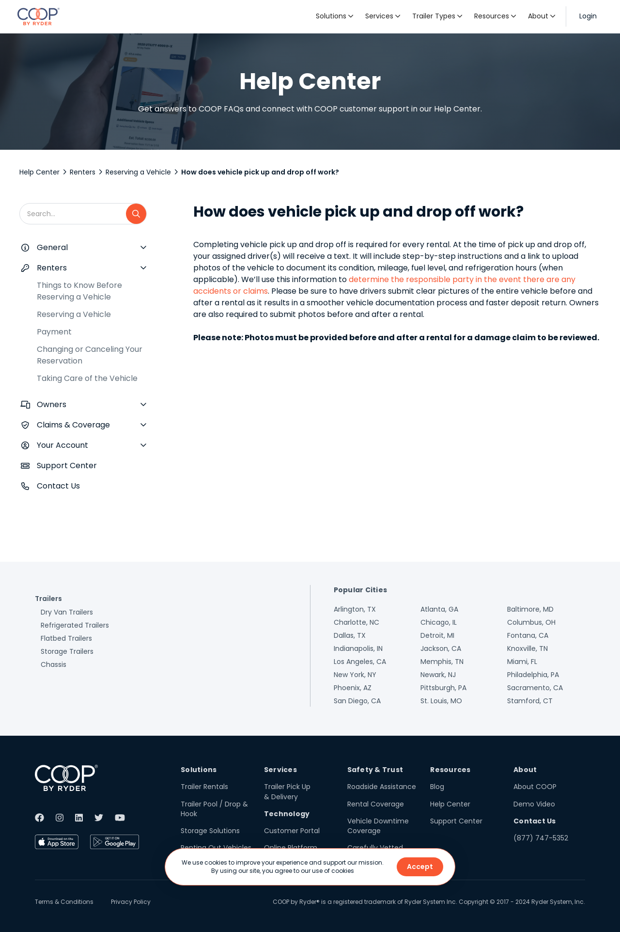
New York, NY (355, 674)
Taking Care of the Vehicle (87, 378)
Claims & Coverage (73, 424)
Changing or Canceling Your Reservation (89, 355)
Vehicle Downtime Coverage (378, 826)
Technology (287, 814)
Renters (82, 172)
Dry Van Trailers (67, 612)
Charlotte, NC (356, 622)
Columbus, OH (531, 622)
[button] (334, 16)
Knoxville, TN (527, 648)
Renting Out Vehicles (216, 848)
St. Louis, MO (441, 701)
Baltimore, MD (530, 609)
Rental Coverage (375, 804)
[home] (38, 16)
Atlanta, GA (439, 609)
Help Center (39, 172)
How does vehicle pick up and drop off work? (260, 172)
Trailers (48, 598)
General (52, 247)
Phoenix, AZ (353, 688)
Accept (420, 866)
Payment (54, 331)
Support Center (67, 465)
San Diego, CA (357, 701)
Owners (51, 404)
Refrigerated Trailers (75, 625)
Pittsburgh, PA (443, 688)
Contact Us (58, 485)
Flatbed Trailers (66, 638)
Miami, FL (522, 661)
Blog (437, 786)
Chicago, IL (438, 622)
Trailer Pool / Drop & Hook (214, 809)
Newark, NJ (438, 674)
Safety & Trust (375, 769)
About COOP (535, 786)
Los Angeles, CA (360, 661)
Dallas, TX (350, 635)
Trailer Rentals (204, 786)
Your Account (62, 445)
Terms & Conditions (64, 902)
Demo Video (534, 804)
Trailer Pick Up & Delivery (287, 791)
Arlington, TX (355, 609)
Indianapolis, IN (358, 648)
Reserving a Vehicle (138, 172)
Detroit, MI (437, 635)
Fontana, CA (527, 635)
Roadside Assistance (381, 786)
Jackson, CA (440, 648)
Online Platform (290, 848)
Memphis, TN (442, 661)
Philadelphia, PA (533, 674)
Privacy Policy (131, 902)
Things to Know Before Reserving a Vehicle (79, 291)
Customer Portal (292, 831)
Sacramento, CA (535, 688)
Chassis (53, 664)
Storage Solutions (210, 831)
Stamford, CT (530, 701)
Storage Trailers (67, 651)
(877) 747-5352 (540, 838)
